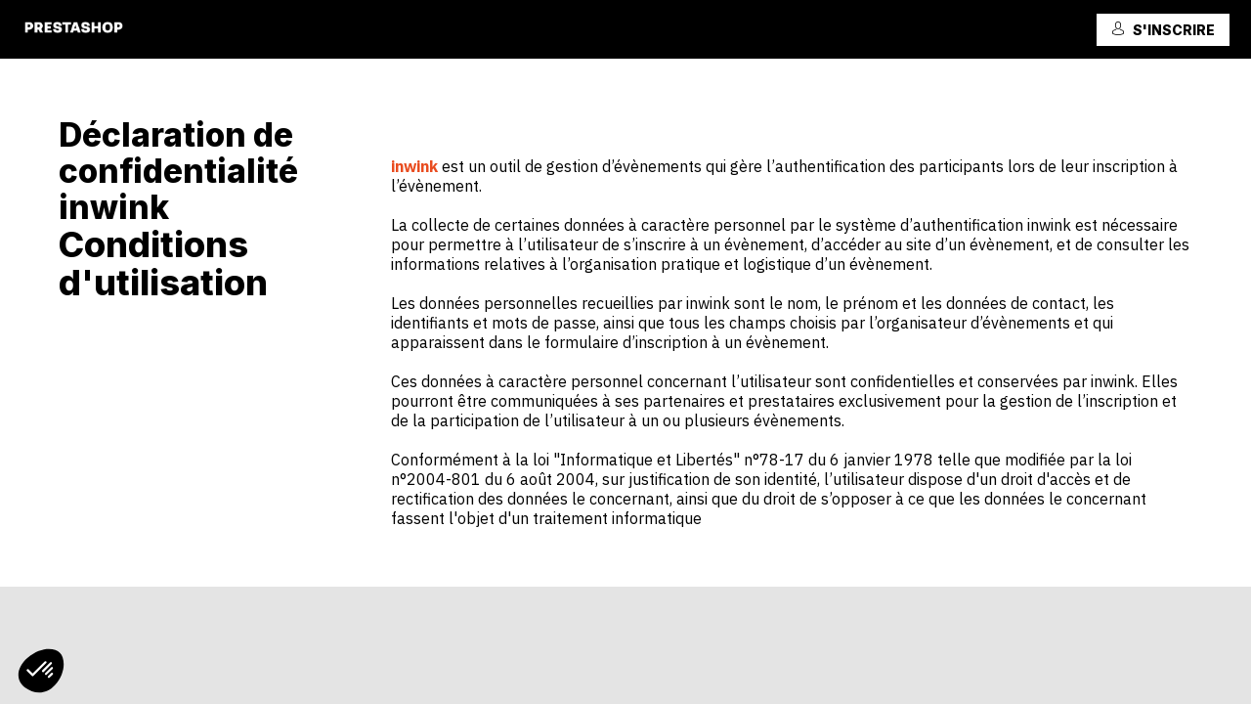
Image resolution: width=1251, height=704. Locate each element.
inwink (414, 166)
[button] (1163, 30)
